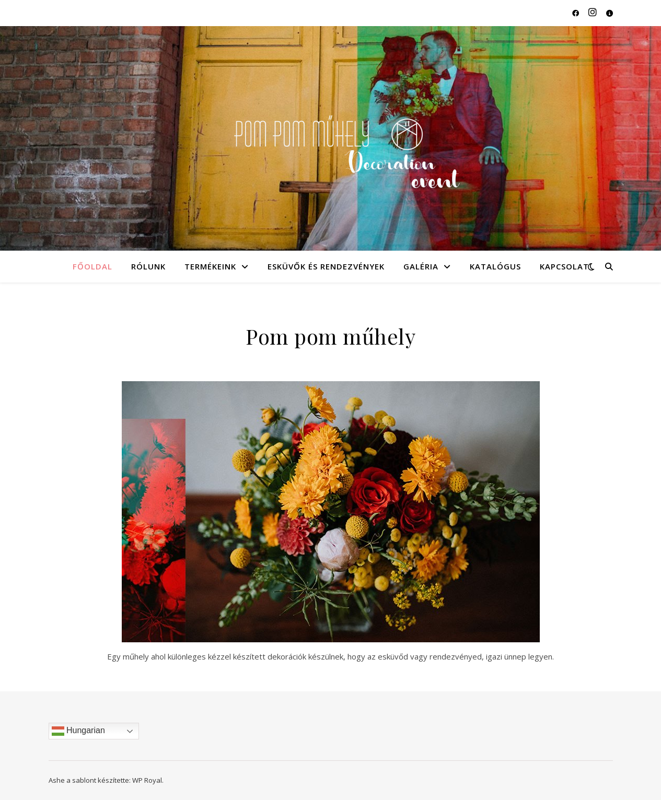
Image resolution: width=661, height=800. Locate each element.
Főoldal (92, 266)
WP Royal (147, 780)
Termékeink (210, 266)
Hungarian (78, 731)
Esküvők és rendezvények (326, 266)
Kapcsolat (564, 266)
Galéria (420, 266)
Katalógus (495, 266)
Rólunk (148, 266)
